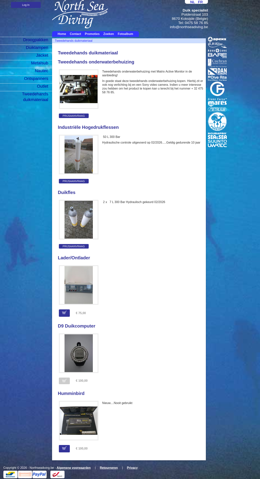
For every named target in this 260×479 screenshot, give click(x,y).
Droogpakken (35, 39)
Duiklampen (37, 47)
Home (62, 34)
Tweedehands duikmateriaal (35, 97)
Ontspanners (36, 78)
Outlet (42, 86)
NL (192, 2)
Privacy (132, 467)
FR (200, 2)
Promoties (92, 34)
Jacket (42, 55)
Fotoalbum (125, 34)
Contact (75, 34)
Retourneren (109, 467)
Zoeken (108, 34)
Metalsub (39, 63)
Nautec (41, 70)
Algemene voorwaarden (74, 467)
